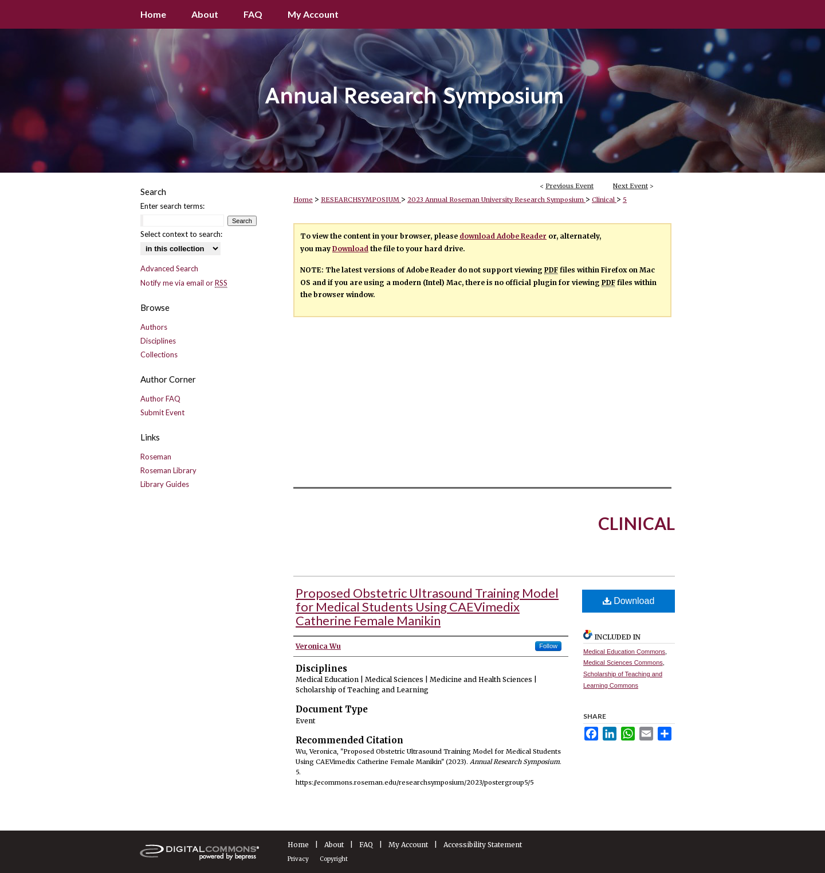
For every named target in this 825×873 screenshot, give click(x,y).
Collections (159, 354)
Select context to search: (181, 234)
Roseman (155, 456)
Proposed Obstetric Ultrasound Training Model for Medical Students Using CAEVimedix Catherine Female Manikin (427, 606)
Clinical (604, 200)
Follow (548, 645)
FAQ (366, 844)
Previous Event (569, 186)
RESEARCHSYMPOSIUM (361, 200)
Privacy (298, 859)
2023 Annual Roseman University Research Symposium (496, 200)
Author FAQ (160, 398)
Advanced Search (169, 268)
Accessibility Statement (482, 844)
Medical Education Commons (624, 651)
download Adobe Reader (503, 236)
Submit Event (162, 412)
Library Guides (164, 484)
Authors (153, 327)
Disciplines (158, 340)
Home (303, 200)
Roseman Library (168, 470)
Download (350, 248)
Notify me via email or (183, 282)
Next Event (630, 186)
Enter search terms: (172, 206)
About (334, 844)
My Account (408, 844)
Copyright (334, 859)
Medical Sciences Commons (623, 662)
